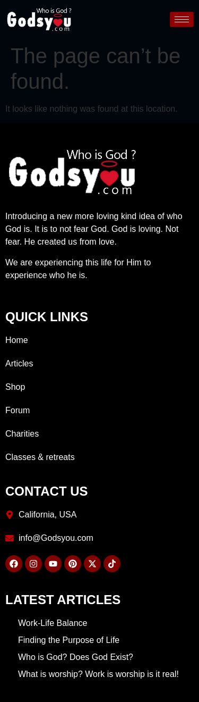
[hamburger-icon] (182, 19)
